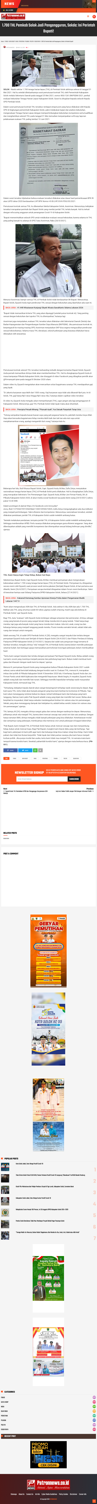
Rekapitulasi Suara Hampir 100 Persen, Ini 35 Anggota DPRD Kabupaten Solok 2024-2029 (42, 1209)
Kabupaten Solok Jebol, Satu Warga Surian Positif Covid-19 (33, 1198)
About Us (21, 1494)
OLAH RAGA (4, 1411)
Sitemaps (14, 1494)
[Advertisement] (48, 814)
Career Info (82, 1494)
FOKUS (14, 758)
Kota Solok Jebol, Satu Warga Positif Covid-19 (29, 1163)
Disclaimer (73, 1494)
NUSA (35, 758)
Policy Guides (63, 1494)
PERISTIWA (45, 758)
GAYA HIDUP (25, 758)
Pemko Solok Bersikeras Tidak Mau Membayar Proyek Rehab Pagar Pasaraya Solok (40, 1221)
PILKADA (55, 758)
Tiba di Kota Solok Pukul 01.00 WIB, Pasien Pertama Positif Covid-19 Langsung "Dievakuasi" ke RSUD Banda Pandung (50, 1175)
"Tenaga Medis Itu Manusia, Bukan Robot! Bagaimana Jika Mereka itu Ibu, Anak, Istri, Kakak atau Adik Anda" (47, 1232)
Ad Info (37, 1494)
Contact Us (29, 1494)
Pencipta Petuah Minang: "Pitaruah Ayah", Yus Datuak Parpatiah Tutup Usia (49, 409)
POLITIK (65, 758)
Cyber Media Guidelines (49, 1494)
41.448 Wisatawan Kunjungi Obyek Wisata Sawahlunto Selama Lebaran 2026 (50, 307)
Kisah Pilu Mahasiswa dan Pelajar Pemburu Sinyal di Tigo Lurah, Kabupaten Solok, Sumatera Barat (45, 1186)
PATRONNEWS (53, 1499)
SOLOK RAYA (76, 758)
